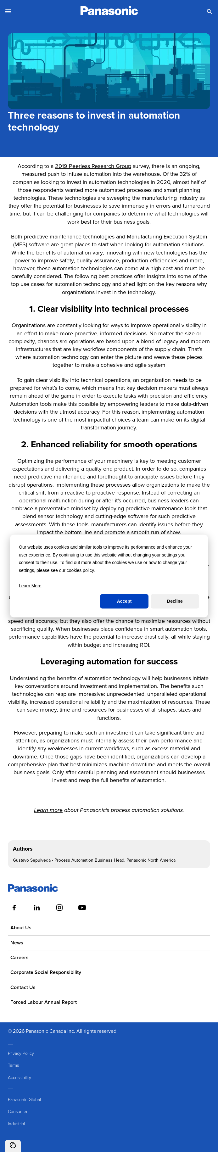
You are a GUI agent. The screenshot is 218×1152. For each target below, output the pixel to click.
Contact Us (23, 987)
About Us (20, 927)
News (16, 942)
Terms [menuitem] (13, 1065)
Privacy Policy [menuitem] (21, 1053)
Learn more (48, 810)
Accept (124, 601)
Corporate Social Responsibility (45, 972)
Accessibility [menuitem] (19, 1077)
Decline (175, 601)
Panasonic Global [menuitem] (24, 1099)
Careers (19, 957)
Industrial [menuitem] (16, 1124)
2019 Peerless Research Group (93, 166)
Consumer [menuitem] (17, 1111)
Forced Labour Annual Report (43, 1002)
